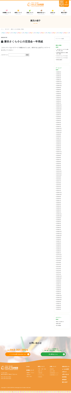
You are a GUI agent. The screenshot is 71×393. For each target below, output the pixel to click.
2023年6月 (58, 140)
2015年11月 (59, 297)
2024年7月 (58, 114)
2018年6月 (58, 243)
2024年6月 (58, 116)
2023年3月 (58, 145)
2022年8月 (58, 157)
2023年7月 (58, 138)
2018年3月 (58, 248)
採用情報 (64, 377)
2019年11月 (59, 213)
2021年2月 (58, 188)
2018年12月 (59, 231)
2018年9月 (58, 237)
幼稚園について (30, 370)
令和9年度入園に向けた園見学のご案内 (62, 53)
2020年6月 (58, 202)
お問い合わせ (65, 374)
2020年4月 (58, 206)
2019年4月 (58, 223)
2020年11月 (59, 192)
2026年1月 (58, 79)
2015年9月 (58, 301)
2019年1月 (58, 229)
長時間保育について (54, 372)
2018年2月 (58, 250)
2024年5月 (58, 118)
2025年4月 (58, 97)
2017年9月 (58, 260)
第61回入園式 (59, 59)
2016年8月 (58, 282)
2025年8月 (58, 89)
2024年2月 (58, 124)
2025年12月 (59, 81)
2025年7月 (58, 91)
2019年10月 (59, 215)
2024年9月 (58, 110)
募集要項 (52, 369)
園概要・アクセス (30, 372)
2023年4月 (58, 143)
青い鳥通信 (58, 325)
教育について (41, 366)
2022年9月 (58, 155)
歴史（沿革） (29, 376)
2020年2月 (58, 210)
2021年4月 (58, 186)
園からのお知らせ (60, 321)
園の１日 (40, 370)
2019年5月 (58, 221)
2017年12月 (59, 254)
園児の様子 (58, 323)
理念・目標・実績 (42, 369)
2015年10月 (59, 299)
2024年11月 (59, 107)
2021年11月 (59, 173)
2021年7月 (58, 180)
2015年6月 (58, 305)
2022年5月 (58, 163)
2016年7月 (58, 283)
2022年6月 (58, 161)
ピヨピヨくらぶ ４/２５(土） (62, 57)
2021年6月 (58, 182)
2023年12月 (59, 128)
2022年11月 (59, 151)
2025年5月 (58, 95)
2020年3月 (58, 208)
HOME (28, 366)
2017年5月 (58, 268)
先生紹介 (40, 376)
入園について (53, 366)
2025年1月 (58, 103)
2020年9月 (58, 196)
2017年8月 (58, 262)
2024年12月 (59, 105)
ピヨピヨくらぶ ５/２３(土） (62, 55)
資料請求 (64, 379)
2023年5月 (58, 142)
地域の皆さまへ (66, 366)
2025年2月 (58, 101)
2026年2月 (58, 77)
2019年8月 (58, 217)
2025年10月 (59, 85)
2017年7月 (58, 264)
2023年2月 (58, 147)
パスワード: (13, 54)
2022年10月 (59, 153)
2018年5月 (58, 245)
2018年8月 (58, 239)
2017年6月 (58, 266)
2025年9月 (58, 87)
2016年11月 (59, 276)
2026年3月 (58, 75)
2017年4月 (58, 270)
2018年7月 (58, 241)
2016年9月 (58, 280)
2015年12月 (59, 295)
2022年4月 (58, 165)
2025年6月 (58, 93)
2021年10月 (59, 175)
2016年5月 (58, 287)
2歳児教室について (54, 374)
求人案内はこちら (53, 354)
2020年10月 (59, 194)
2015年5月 (58, 307)
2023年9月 (58, 134)
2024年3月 (58, 122)
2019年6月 (58, 219)
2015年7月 (58, 303)
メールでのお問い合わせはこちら (17, 354)
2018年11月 (59, 233)
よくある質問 (65, 369)
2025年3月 (58, 99)
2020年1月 (58, 212)
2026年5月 (58, 72)
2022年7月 (58, 159)
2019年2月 (58, 227)
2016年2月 (58, 291)
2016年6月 (58, 285)
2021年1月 (58, 190)
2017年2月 (58, 272)
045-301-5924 (19, 349)
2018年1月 (58, 252)
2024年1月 (58, 126)
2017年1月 (58, 274)
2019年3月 (58, 225)
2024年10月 (59, 108)
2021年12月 (59, 171)
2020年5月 (58, 204)
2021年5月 (58, 184)
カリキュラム (41, 374)
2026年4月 (58, 73)
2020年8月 (58, 198)
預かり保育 (52, 370)
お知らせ (64, 371)
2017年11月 (59, 256)
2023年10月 (59, 132)
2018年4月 (58, 247)
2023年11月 (59, 130)
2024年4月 (58, 120)
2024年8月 (58, 112)
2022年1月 (58, 169)
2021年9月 (58, 177)
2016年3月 (58, 289)
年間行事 (40, 372)
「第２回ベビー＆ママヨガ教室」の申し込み (62, 50)
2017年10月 (59, 258)
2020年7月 (58, 200)
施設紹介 (29, 374)
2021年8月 (58, 178)
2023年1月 (58, 149)
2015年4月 (58, 309)
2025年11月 (59, 83)
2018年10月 (59, 235)
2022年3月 (58, 167)
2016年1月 (58, 293)
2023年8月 (58, 136)
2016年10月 (59, 278)
